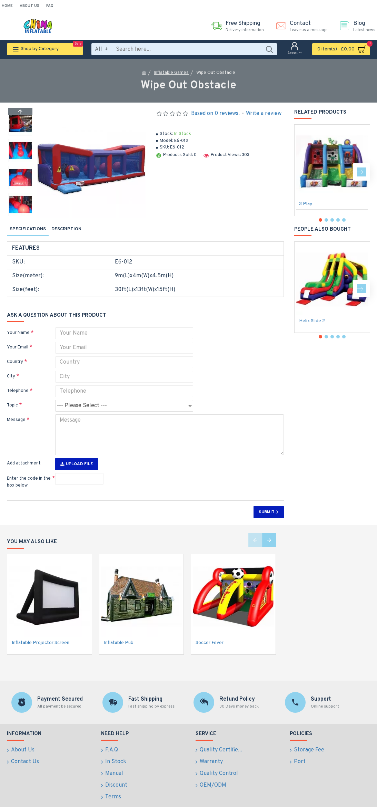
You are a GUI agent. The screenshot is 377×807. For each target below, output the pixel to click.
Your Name (18, 324)
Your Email (17, 339)
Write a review (263, 113)
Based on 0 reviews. (215, 113)
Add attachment (24, 450)
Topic (12, 397)
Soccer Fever (210, 630)
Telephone (18, 382)
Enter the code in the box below (29, 469)
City (11, 368)
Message (16, 411)
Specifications (28, 229)
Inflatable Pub (118, 630)
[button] (20, 214)
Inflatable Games (171, 73)
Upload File (76, 451)
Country (15, 353)
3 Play (305, 204)
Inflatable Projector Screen (40, 630)
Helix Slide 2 (312, 321)
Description (66, 229)
